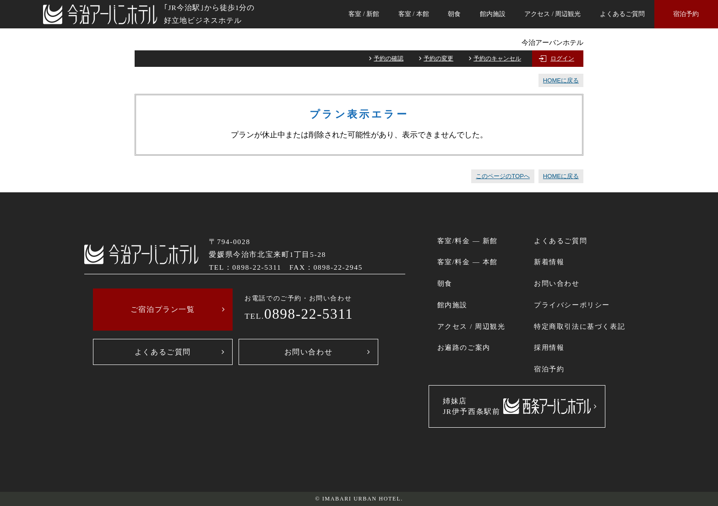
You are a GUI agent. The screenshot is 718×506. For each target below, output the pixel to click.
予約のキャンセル (497, 58)
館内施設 (493, 14)
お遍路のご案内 (463, 347)
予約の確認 (388, 58)
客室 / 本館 (413, 14)
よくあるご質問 (622, 14)
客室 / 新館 (363, 14)
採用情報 (549, 347)
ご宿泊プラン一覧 (163, 309)
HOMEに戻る (561, 80)
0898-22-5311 (308, 314)
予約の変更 (438, 58)
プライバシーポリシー (572, 305)
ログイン (562, 58)
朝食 (454, 14)
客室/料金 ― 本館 (467, 262)
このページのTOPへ (503, 176)
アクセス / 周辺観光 (552, 14)
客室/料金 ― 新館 (467, 241)
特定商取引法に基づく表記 (579, 326)
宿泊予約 (686, 14)
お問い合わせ (308, 352)
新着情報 (549, 262)
